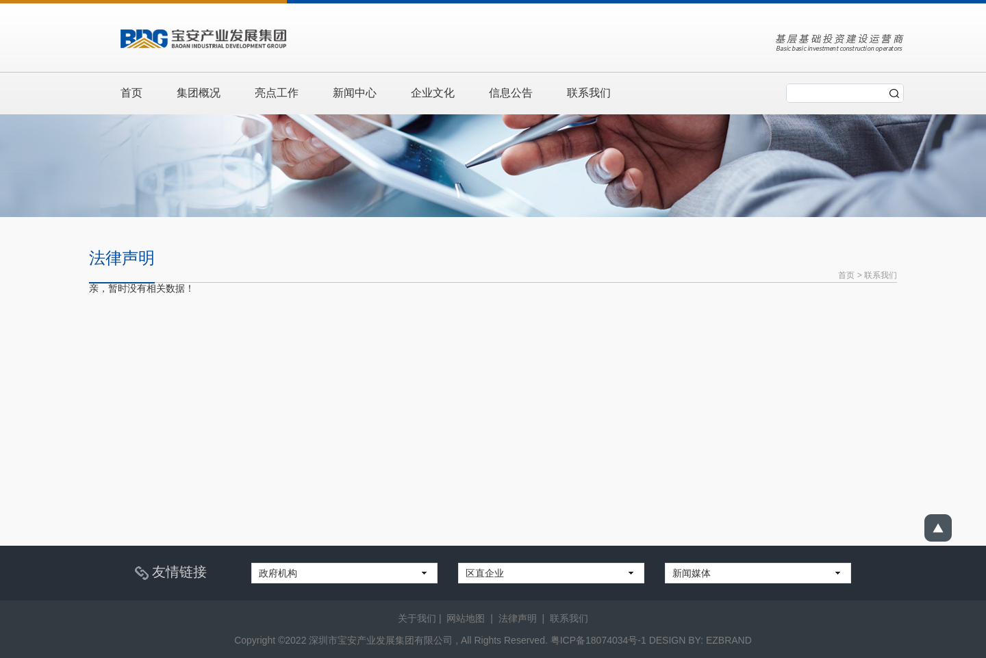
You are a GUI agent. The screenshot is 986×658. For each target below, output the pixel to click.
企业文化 (433, 93)
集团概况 (198, 93)
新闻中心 (355, 93)
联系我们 (589, 93)
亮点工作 (277, 93)
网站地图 (465, 618)
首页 (131, 93)
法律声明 (517, 618)
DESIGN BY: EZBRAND (700, 640)
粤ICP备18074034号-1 (598, 640)
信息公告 (511, 93)
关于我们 (417, 618)
